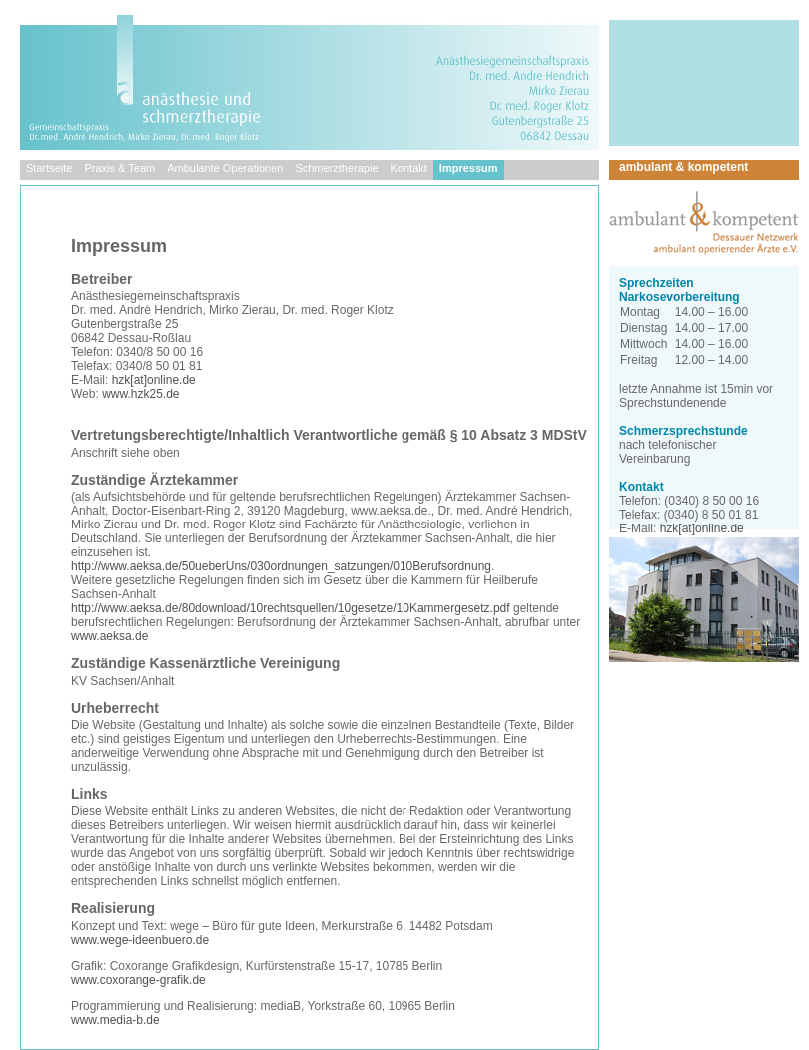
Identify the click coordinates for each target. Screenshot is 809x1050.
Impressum (468, 168)
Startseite (49, 168)
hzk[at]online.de (154, 380)
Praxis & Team (119, 168)
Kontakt (409, 168)
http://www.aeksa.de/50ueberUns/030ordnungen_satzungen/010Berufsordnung (281, 566)
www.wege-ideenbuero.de (140, 940)
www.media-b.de (115, 1020)
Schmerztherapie (336, 168)
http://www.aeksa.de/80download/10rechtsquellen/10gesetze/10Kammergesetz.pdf (290, 608)
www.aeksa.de (109, 636)
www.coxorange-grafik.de (138, 980)
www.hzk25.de (140, 394)
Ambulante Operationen (225, 168)
